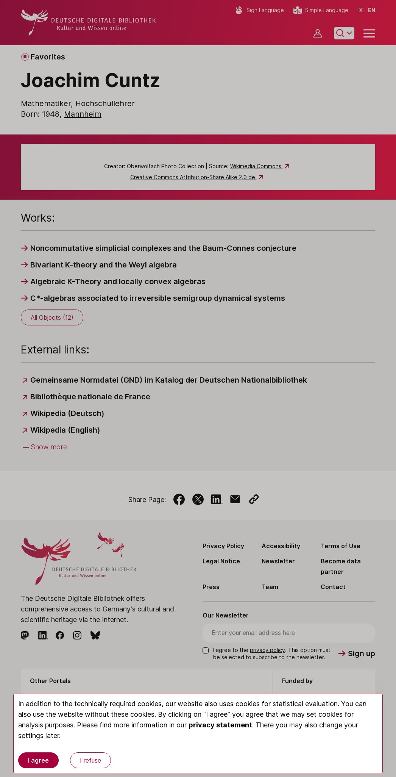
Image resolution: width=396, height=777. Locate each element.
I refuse (90, 760)
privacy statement (220, 725)
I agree (38, 760)
